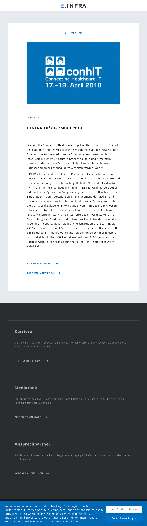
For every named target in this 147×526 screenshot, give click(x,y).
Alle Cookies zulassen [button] (124, 509)
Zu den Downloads (28, 418)
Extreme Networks (40, 273)
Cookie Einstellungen (124, 518)
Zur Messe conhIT (39, 263)
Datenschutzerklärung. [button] (65, 521)
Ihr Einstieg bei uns (28, 361)
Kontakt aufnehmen (29, 474)
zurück (76, 33)
